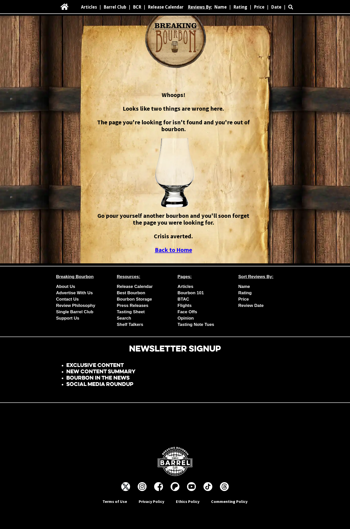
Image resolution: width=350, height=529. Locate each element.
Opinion (186, 318)
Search (124, 318)
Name (244, 286)
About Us (65, 286)
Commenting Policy (229, 501)
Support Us (67, 318)
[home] (64, 6)
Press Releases (133, 305)
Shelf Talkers (130, 324)
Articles (185, 286)
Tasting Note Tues (196, 324)
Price (243, 299)
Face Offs (187, 311)
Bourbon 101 (191, 292)
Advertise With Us (74, 292)
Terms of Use (114, 501)
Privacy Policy (151, 501)
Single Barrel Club (74, 311)
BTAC (183, 299)
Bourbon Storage (134, 299)
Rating (245, 292)
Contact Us (67, 299)
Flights (185, 305)
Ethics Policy (187, 501)
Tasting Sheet (131, 311)
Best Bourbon (131, 292)
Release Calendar (135, 286)
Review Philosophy (75, 305)
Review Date (251, 305)
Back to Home (173, 250)
